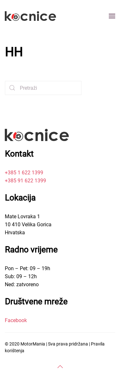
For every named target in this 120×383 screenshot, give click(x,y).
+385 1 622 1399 (24, 173)
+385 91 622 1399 (25, 181)
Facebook (16, 320)
